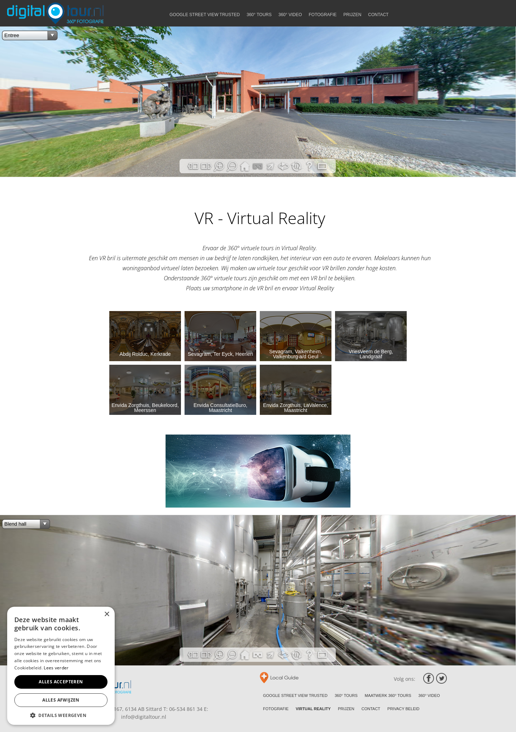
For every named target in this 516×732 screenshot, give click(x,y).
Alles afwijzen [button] (61, 700)
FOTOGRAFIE (275, 709)
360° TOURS (346, 695)
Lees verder (56, 668)
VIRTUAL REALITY (313, 709)
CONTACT (371, 709)
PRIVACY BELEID (403, 709)
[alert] (61, 666)
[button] (61, 715)
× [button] (106, 614)
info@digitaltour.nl (143, 716)
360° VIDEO (429, 695)
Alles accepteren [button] (61, 682)
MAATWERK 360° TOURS (388, 695)
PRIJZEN (346, 709)
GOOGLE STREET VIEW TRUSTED (295, 695)
